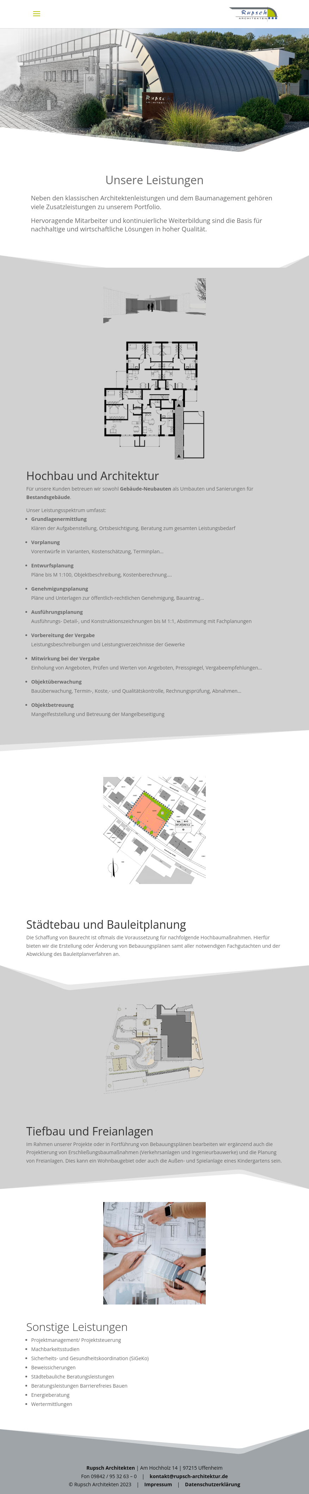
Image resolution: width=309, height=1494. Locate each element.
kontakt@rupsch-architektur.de (189, 1476)
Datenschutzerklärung (212, 1484)
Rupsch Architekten (110, 1467)
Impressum (158, 1484)
